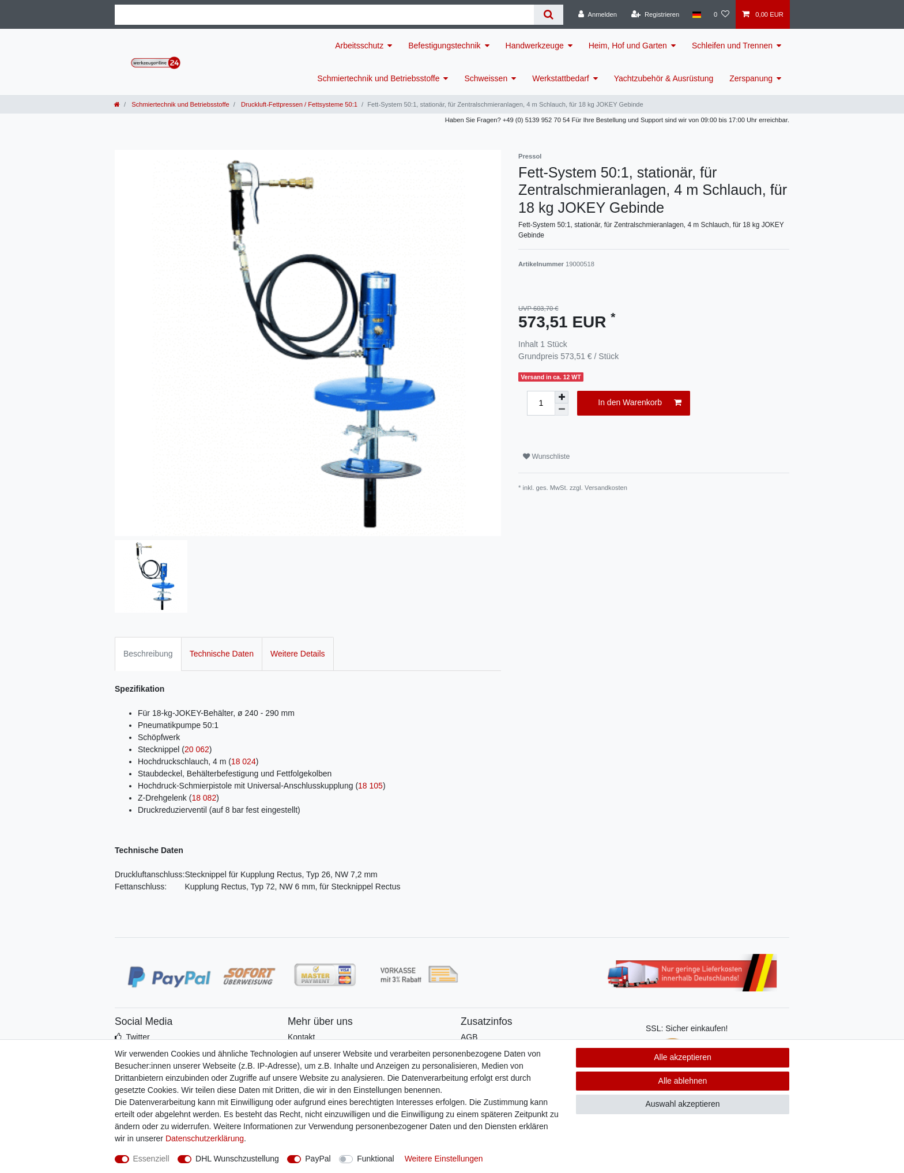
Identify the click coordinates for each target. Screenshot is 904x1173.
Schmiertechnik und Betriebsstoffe (378, 78)
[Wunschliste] (721, 14)
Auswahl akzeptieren (682, 1103)
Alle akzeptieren (682, 1057)
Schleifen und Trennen (732, 45)
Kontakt (301, 1037)
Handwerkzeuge (535, 45)
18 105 (370, 785)
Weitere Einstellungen (444, 1158)
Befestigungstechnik (444, 45)
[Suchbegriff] (324, 15)
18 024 (243, 761)
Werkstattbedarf (560, 78)
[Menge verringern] (561, 409)
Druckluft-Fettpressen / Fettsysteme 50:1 (298, 104)
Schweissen (485, 78)
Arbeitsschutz (359, 45)
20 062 (196, 749)
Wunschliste (546, 456)
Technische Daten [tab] (222, 653)
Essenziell (151, 1158)
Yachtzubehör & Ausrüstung (664, 78)
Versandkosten (606, 487)
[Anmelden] (597, 14)
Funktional (375, 1158)
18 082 (203, 797)
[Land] (696, 14)
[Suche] (548, 15)
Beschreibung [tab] (148, 653)
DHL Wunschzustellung (237, 1158)
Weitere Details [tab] (297, 653)
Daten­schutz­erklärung (204, 1138)
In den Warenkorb (639, 403)
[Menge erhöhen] (561, 397)
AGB (469, 1037)
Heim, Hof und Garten (628, 45)
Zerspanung (751, 78)
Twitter (137, 1037)
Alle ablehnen (682, 1080)
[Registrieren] (655, 14)
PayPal (317, 1158)
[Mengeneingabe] (541, 403)
